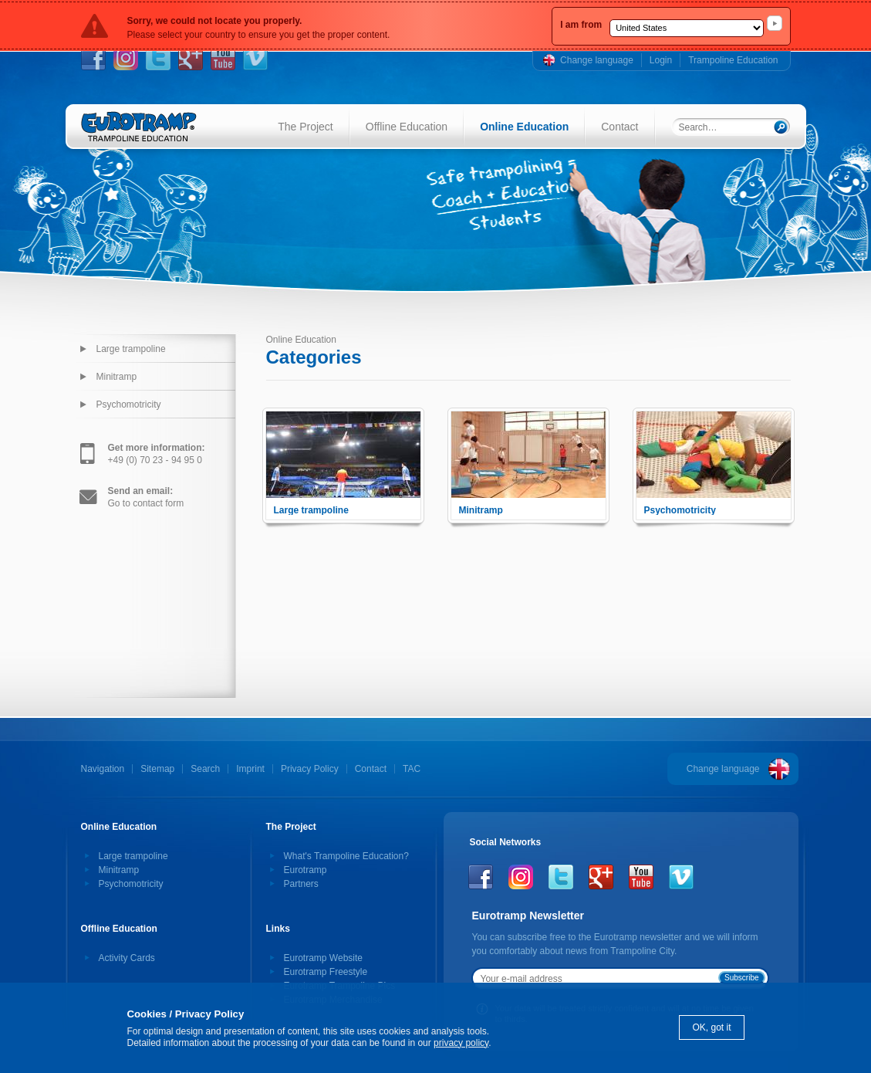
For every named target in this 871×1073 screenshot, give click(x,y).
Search (205, 768)
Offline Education (406, 126)
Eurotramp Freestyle (326, 971)
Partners (301, 883)
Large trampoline (131, 349)
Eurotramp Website (323, 958)
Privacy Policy (310, 768)
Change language (596, 60)
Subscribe (741, 977)
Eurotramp (305, 870)
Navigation (103, 768)
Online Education (524, 126)
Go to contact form (146, 497)
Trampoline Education (733, 60)
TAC (411, 768)
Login (661, 60)
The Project (305, 126)
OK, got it (711, 1027)
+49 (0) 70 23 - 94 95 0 (156, 453)
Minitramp (116, 376)
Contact (619, 126)
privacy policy (461, 1042)
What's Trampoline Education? (346, 856)
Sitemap (157, 768)
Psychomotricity (128, 404)
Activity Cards (127, 958)
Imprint (250, 768)
